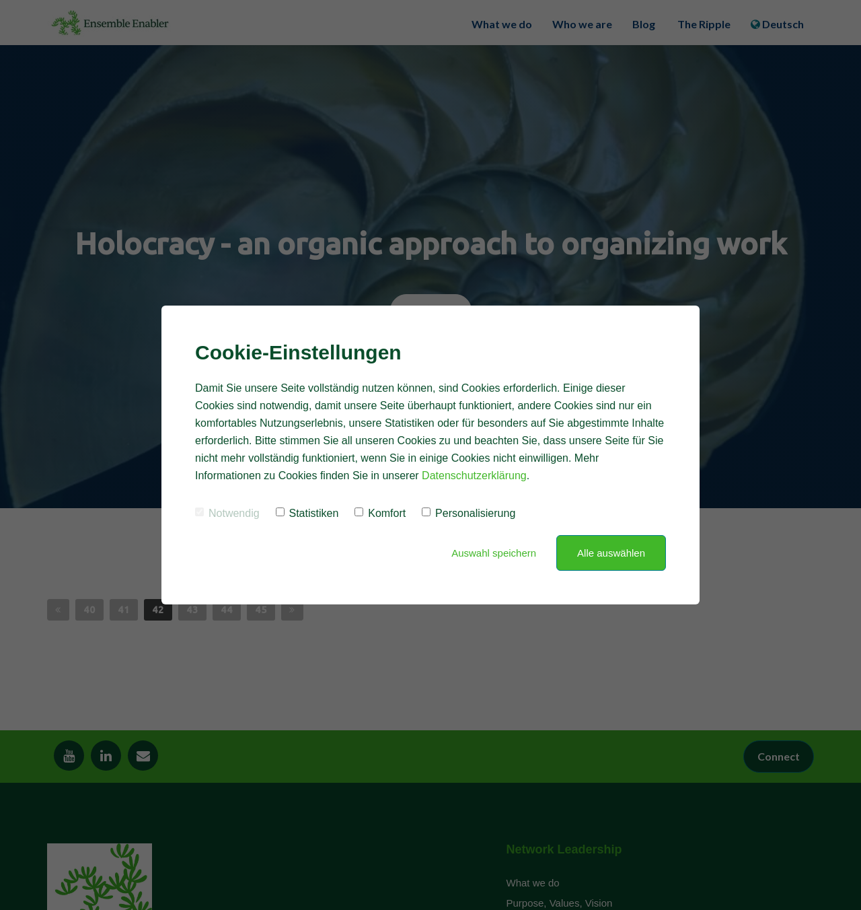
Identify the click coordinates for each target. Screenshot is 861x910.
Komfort (380, 513)
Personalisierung (468, 513)
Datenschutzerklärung (474, 475)
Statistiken (307, 513)
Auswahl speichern (493, 553)
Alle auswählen (611, 553)
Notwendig (227, 513)
